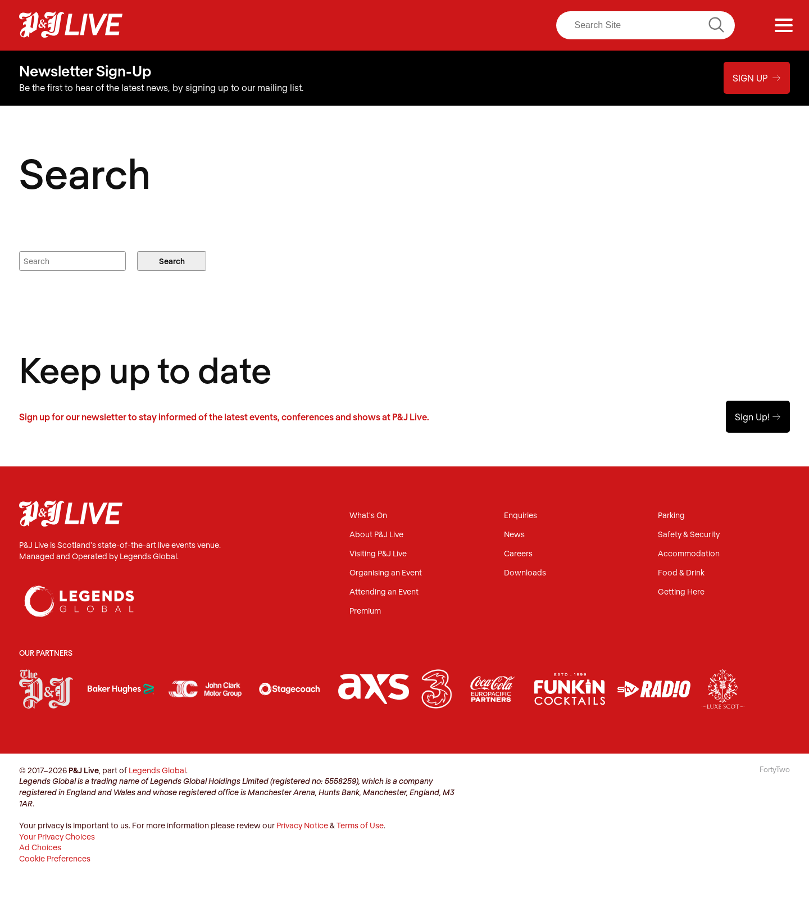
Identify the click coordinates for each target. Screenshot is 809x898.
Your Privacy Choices (57, 836)
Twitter (444, 25)
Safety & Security (689, 534)
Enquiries (520, 515)
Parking (671, 515)
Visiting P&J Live (378, 554)
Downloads (525, 573)
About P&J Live (376, 534)
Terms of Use (360, 825)
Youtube (490, 25)
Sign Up (757, 77)
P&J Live (70, 25)
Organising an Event (385, 573)
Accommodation (689, 554)
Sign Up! (758, 416)
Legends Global (157, 770)
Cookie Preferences (54, 858)
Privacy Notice (302, 825)
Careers (518, 554)
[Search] (645, 25)
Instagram (420, 25)
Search (172, 261)
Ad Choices (40, 847)
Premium (365, 611)
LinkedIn (467, 25)
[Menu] (783, 25)
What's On (368, 515)
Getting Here (681, 592)
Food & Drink (681, 573)
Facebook (397, 25)
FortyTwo (775, 769)
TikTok (514, 25)
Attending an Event (384, 592)
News (514, 534)
